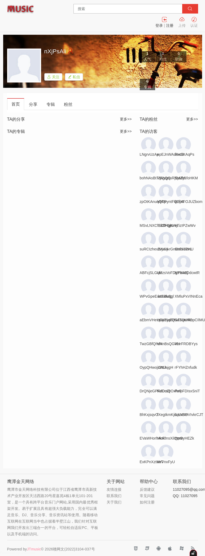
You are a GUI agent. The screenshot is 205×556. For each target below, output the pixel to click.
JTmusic (34, 549)
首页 (15, 104)
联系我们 (114, 496)
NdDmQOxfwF (169, 391)
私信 (74, 77)
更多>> (126, 119)
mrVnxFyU (166, 462)
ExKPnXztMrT (151, 462)
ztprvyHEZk (184, 438)
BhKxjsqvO (149, 414)
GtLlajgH (166, 367)
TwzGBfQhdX (151, 344)
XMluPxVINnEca (189, 296)
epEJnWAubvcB (170, 154)
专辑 (50, 104)
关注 (53, 77)
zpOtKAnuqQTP (153, 201)
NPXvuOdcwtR (187, 273)
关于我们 (114, 502)
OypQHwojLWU (153, 367)
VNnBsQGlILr (168, 344)
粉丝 (68, 104)
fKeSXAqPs (184, 154)
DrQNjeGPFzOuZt (155, 391)
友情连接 (114, 489)
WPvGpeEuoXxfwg (156, 296)
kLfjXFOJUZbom (189, 201)
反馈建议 (147, 489)
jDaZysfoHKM (186, 178)
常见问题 (147, 496)
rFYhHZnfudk (186, 367)
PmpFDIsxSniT (187, 391)
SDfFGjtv (166, 225)
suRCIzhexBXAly (154, 249)
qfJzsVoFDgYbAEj (172, 273)
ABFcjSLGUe (151, 273)
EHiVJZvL (183, 249)
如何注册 (147, 502)
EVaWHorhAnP (152, 438)
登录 (159, 25)
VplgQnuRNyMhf (171, 178)
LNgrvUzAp (149, 154)
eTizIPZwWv (185, 225)
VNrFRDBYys (186, 344)
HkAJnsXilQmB (170, 438)
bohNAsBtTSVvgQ (155, 178)
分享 (33, 104)
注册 (169, 25)
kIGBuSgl (166, 296)
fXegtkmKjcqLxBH (172, 414)
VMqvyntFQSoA (170, 201)
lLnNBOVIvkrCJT (189, 414)
